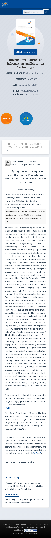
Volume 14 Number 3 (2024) (29, 147)
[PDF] (7, 407)
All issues (34, 144)
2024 (10, 147)
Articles (23, 144)
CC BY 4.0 (37, 453)
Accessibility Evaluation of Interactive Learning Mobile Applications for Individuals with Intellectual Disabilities (24, 486)
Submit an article (25, 52)
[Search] (33, 11)
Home (12, 144)
